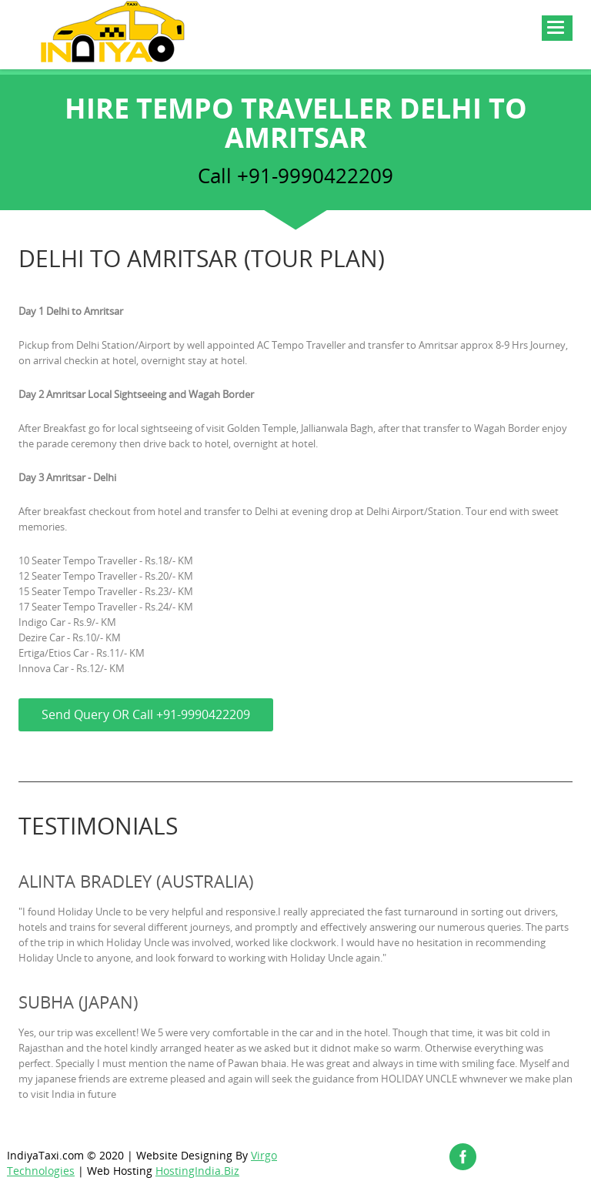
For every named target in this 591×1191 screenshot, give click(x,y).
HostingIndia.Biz (197, 1170)
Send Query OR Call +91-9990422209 (146, 714)
